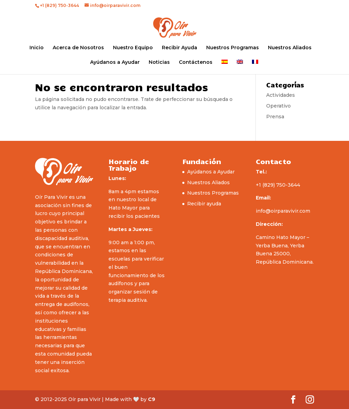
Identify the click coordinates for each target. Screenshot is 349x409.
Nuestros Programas (232, 48)
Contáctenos (195, 62)
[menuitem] (224, 67)
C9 (151, 399)
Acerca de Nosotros (78, 48)
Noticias (159, 62)
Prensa (275, 116)
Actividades (280, 95)
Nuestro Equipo (133, 48)
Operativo (278, 106)
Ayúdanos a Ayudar (115, 62)
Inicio (36, 48)
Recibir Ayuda (179, 48)
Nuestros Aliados (290, 48)
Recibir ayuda (204, 204)
